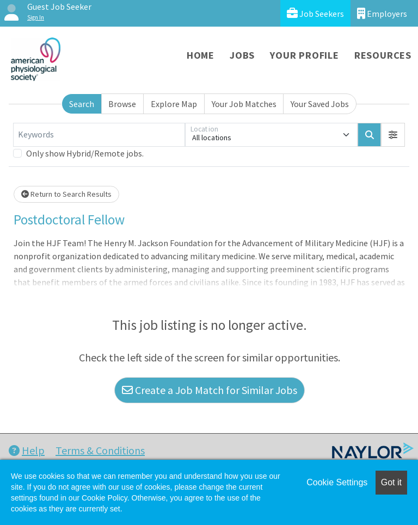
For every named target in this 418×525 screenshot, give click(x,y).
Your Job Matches (244, 103)
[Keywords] (99, 135)
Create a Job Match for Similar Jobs (209, 390)
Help (27, 450)
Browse (122, 103)
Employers (382, 13)
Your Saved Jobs (320, 103)
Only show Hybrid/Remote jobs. (85, 153)
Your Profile (304, 55)
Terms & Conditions (100, 450)
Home (200, 55)
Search (81, 103)
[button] (393, 135)
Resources (382, 55)
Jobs (242, 55)
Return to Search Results (66, 194)
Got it (391, 482)
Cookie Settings (336, 482)
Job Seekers (315, 13)
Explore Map (174, 103)
